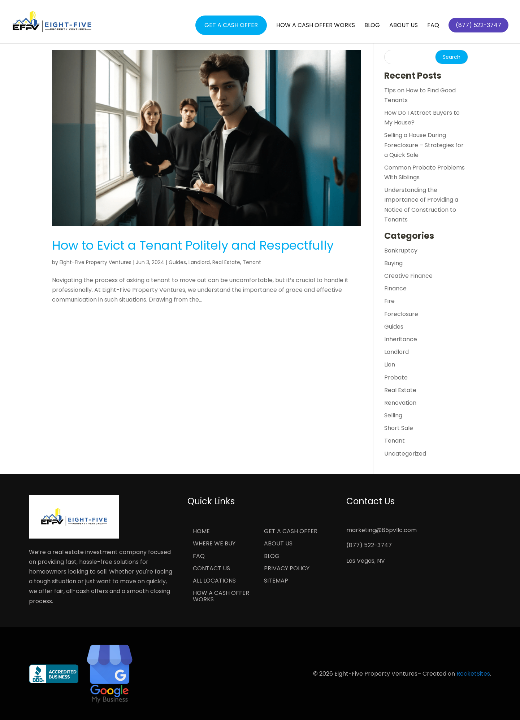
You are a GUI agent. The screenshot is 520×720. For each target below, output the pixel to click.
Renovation (400, 403)
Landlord (199, 262)
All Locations (214, 581)
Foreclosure (401, 314)
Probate (396, 377)
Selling (393, 415)
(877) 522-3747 (369, 545)
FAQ (433, 26)
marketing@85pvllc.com (381, 530)
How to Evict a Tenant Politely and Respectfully (193, 245)
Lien (389, 364)
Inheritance (400, 339)
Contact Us (211, 568)
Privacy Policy (286, 568)
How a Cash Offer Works (315, 26)
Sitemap (276, 581)
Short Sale (398, 428)
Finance (395, 288)
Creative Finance (408, 276)
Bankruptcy (400, 250)
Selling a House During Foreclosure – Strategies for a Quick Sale (424, 145)
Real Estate (226, 262)
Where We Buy (214, 544)
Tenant (252, 262)
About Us (403, 26)
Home (201, 531)
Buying (393, 263)
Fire (389, 301)
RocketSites (473, 673)
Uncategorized (405, 453)
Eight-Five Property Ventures (95, 262)
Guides (177, 262)
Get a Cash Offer (231, 25)
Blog (372, 26)
